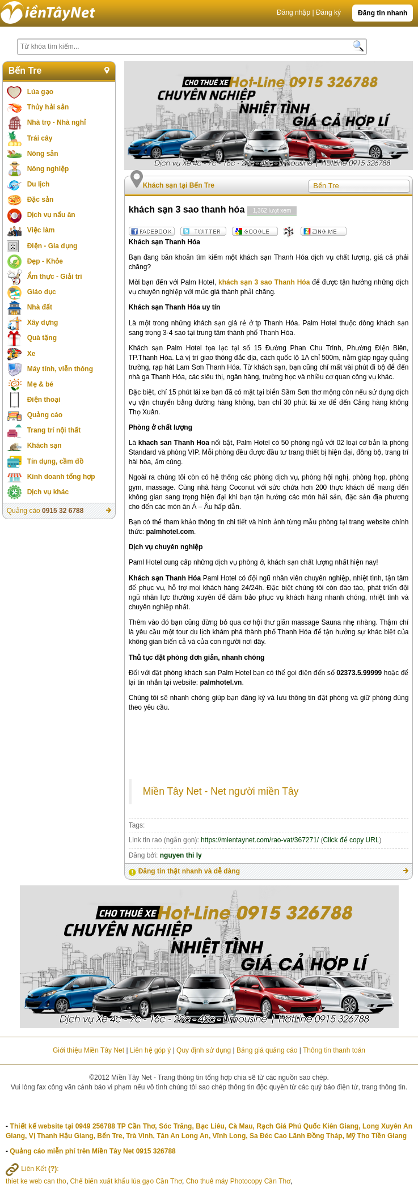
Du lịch (38, 184)
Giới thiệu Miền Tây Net (88, 1050)
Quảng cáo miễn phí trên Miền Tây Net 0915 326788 (92, 1151)
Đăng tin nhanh (382, 13)
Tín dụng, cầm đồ (55, 461)
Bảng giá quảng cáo (267, 1050)
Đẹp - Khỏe (45, 261)
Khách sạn (44, 445)
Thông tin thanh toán (334, 1050)
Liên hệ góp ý (150, 1050)
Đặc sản (40, 199)
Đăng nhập (293, 12)
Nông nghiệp (48, 169)
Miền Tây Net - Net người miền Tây (221, 791)
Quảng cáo (44, 415)
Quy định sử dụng (203, 1050)
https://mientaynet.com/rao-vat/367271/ (260, 840)
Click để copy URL (351, 840)
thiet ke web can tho (36, 1181)
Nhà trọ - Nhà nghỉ (56, 122)
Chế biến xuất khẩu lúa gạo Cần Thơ (126, 1181)
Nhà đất (39, 307)
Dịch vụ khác (48, 492)
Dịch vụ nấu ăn (51, 215)
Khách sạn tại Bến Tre (178, 185)
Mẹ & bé (40, 384)
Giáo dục (41, 292)
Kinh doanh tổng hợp (61, 477)
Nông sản (42, 154)
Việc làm (41, 230)
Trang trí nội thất (54, 430)
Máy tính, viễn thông (60, 369)
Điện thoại (44, 400)
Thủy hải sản (48, 107)
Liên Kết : (32, 1169)
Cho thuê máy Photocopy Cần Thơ (238, 1181)
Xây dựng (42, 322)
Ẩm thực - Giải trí (54, 277)
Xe (31, 354)
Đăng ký (328, 12)
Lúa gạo (40, 92)
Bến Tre (25, 70)
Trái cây (40, 138)
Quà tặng (42, 338)
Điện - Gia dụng (52, 246)
